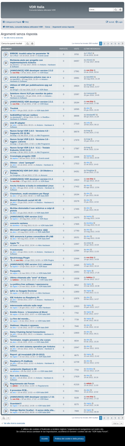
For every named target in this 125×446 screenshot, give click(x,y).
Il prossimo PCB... (19, 390)
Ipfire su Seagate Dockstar (23, 291)
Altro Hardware (44, 245)
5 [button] (115, 43)
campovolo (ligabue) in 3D (23, 369)
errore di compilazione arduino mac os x (30, 77)
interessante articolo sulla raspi (26, 305)
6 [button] (118, 43)
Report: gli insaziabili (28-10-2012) (27, 354)
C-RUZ (15, 56)
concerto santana (19, 223)
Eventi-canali (43, 56)
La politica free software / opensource (29, 284)
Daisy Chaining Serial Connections (27, 332)
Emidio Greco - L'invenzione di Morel (28, 312)
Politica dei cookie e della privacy (69, 439)
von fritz (15, 73)
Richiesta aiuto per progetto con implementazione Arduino (26, 61)
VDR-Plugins (49, 260)
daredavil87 (17, 117)
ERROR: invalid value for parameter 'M (29, 53)
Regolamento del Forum (22, 383)
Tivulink (14, 108)
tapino (15, 158)
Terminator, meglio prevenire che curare (30, 340)
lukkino (15, 280)
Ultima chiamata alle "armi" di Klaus (28, 277)
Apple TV (14, 243)
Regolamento (43, 386)
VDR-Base (44, 73)
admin (15, 386)
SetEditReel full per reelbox (24, 115)
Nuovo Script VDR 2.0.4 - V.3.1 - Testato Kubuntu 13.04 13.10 (30, 148)
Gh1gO (15, 90)
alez (14, 111)
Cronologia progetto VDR (23, 156)
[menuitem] (25, 22)
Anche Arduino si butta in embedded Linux (31, 185)
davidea (15, 225)
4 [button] (111, 43)
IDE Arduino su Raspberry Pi (24, 297)
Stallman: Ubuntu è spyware (24, 325)
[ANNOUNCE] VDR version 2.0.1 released (31, 264)
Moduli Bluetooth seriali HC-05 (25, 200)
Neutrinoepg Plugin (20, 257)
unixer (14, 245)
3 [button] (107, 43)
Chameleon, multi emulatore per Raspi (29, 193)
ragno (14, 273)
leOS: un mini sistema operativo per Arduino (32, 346)
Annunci (44, 175)
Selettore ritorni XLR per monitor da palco (31, 93)
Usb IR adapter (17, 123)
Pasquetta (15, 271)
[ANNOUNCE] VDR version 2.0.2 (26, 216)
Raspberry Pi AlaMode (21, 361)
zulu (14, 125)
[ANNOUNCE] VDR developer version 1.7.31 (32, 397)
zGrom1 (15, 65)
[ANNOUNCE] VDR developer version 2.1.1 (31, 179)
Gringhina (16, 175)
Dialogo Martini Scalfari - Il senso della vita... (32, 410)
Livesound (20, 96)
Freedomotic (16, 250)
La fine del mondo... (20, 319)
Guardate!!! (16, 403)
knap (14, 135)
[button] (122, 43)
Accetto (44, 439)
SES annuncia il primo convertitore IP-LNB (31, 236)
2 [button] (104, 43)
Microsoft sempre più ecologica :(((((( (29, 230)
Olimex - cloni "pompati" (22, 163)
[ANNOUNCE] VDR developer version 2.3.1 (31, 101)
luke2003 (16, 79)
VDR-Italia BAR (42, 111)
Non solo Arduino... (20, 375)
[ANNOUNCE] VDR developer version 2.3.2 (31, 70)
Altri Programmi (43, 135)
